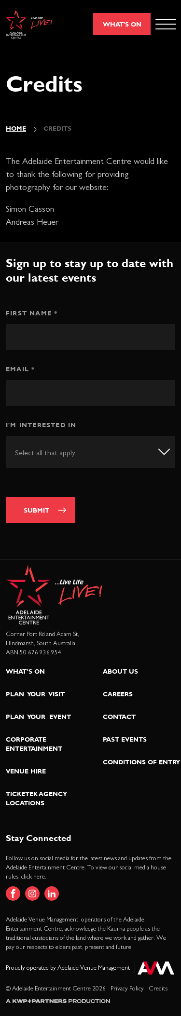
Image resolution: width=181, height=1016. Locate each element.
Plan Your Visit (35, 694)
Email (20, 369)
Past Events (125, 739)
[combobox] (90, 452)
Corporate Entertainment (34, 744)
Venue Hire (26, 771)
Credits (158, 989)
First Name (31, 313)
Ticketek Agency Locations (36, 798)
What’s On (25, 671)
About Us (120, 671)
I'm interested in (41, 424)
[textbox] (56, 453)
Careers (118, 694)
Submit (36, 510)
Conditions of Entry (141, 762)
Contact (119, 716)
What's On (122, 24)
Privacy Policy (127, 989)
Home (16, 128)
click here (33, 877)
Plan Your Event (38, 716)
